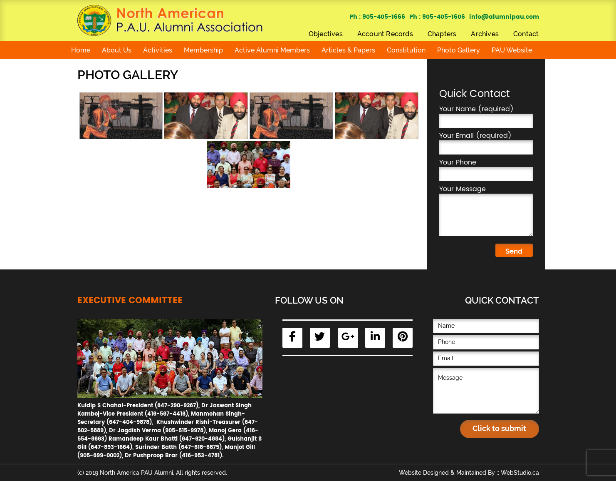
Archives (485, 34)
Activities (157, 50)
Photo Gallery (458, 50)
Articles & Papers (348, 50)
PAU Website (512, 50)
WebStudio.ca (520, 472)
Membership (203, 50)
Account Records (385, 34)
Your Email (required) (486, 143)
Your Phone (486, 169)
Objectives (326, 34)
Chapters (442, 34)
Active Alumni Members (272, 50)
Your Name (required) (486, 116)
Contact (526, 34)
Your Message (486, 210)
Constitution (406, 50)
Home (80, 50)
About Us (116, 50)
